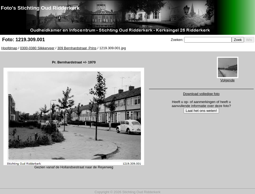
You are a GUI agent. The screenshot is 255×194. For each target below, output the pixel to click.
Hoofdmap (9, 48)
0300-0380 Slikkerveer (37, 48)
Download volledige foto (201, 94)
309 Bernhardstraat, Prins (76, 48)
